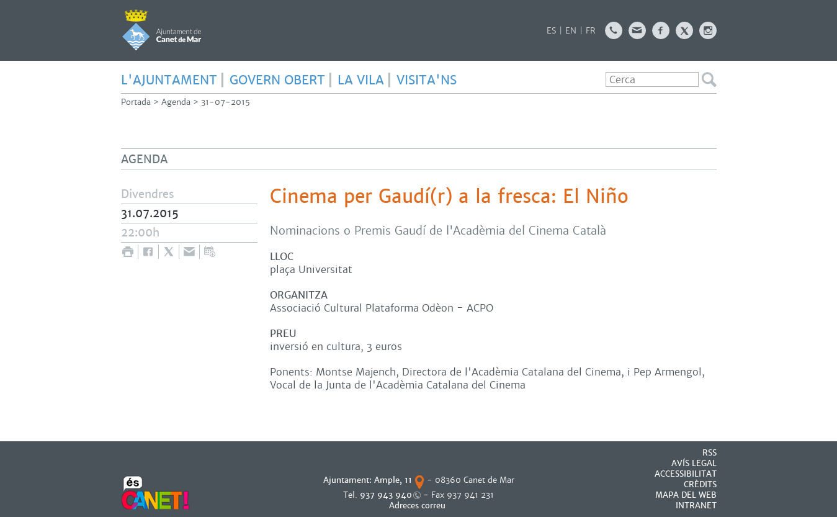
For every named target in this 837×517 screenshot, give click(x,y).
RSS (709, 452)
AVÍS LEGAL (694, 463)
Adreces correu (418, 505)
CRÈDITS (700, 484)
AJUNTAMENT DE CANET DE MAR (161, 30)
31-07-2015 (225, 102)
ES (551, 30)
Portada (136, 102)
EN (570, 30)
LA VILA (361, 80)
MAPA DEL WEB (686, 495)
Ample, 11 (393, 480)
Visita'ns (426, 80)
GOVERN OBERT (277, 80)
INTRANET (696, 505)
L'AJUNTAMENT (169, 80)
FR (591, 30)
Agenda (175, 102)
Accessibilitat (686, 474)
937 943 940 (386, 495)
